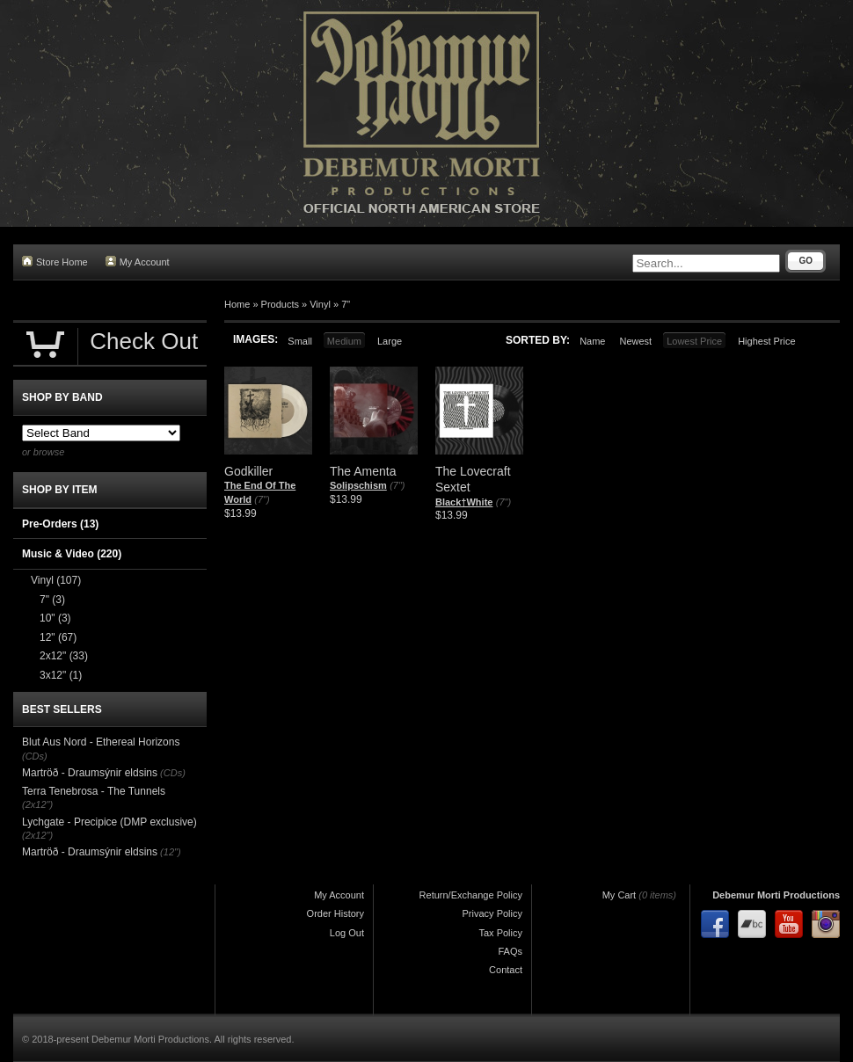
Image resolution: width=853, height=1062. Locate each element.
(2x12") (37, 804)
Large (389, 341)
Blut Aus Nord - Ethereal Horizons (100, 742)
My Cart (619, 895)
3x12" (61, 675)
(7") (261, 499)
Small (300, 341)
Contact (505, 969)
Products (280, 304)
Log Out (347, 932)
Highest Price (766, 341)
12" (58, 637)
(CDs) (34, 756)
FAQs (510, 951)
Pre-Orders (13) (60, 524)
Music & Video (71, 554)
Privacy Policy (492, 913)
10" (55, 618)
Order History (335, 913)
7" (345, 304)
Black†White (463, 502)
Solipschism (358, 485)
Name (592, 341)
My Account (138, 261)
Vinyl (320, 304)
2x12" (64, 656)
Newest (635, 341)
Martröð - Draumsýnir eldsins (89, 773)
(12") (170, 852)
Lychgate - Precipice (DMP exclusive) (109, 822)
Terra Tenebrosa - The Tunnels (93, 791)
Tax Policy (500, 932)
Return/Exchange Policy (470, 895)
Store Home (55, 261)
